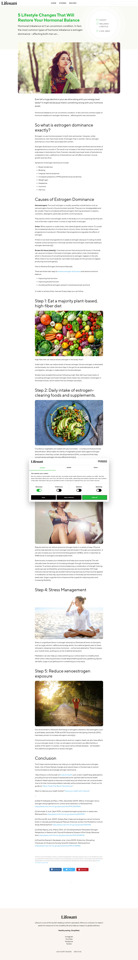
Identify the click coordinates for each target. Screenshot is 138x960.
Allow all (94, 497)
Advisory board (64, 952)
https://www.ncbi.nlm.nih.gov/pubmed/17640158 (71, 825)
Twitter (69, 944)
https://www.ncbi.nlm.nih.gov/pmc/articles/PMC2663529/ (58, 806)
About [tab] (96, 467)
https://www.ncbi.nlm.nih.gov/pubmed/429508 (66, 814)
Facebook (69, 941)
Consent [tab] (42, 467)
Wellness (104, 24)
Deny (43, 497)
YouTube (69, 939)
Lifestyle (103, 27)
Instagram (69, 937)
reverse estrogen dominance (69, 271)
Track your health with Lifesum (77, 791)
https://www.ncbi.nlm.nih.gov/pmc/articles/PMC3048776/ (62, 835)
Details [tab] (69, 467)
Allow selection (69, 497)
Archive (78, 952)
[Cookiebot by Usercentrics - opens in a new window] (99, 461)
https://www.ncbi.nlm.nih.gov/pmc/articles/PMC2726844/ (58, 846)
